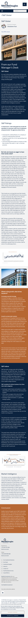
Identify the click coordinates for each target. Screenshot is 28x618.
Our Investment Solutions (8, 560)
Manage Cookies (12, 613)
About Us (5, 566)
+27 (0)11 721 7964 (5, 547)
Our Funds (5, 562)
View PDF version (5, 31)
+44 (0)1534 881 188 (5, 553)
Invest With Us (6, 572)
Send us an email (5, 549)
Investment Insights (7, 564)
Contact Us (5, 568)
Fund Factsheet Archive (8, 570)
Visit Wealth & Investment (6, 584)
